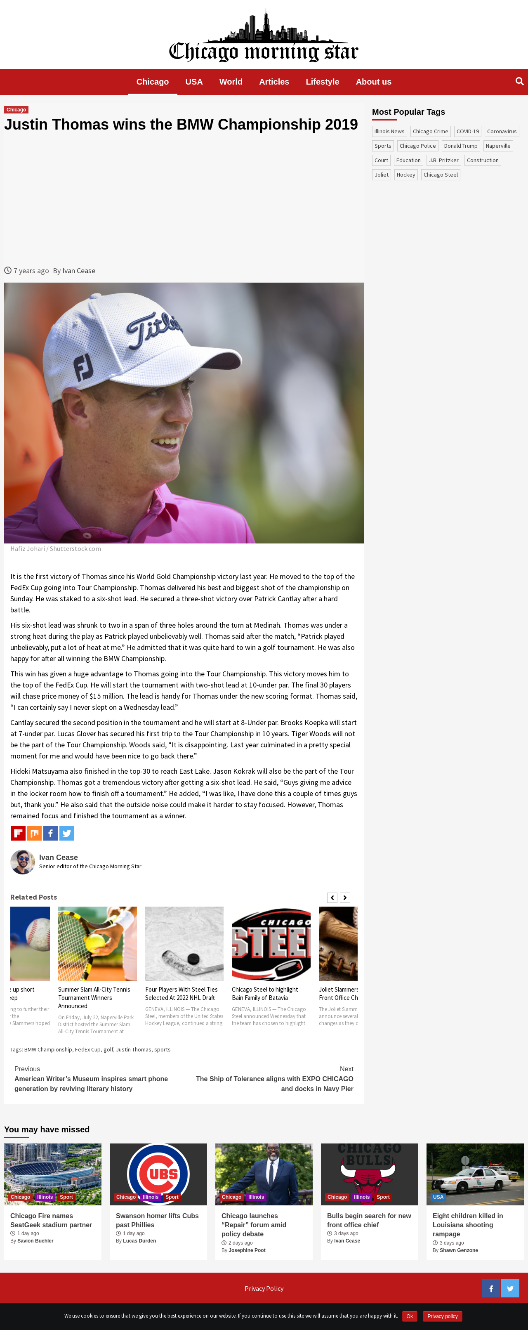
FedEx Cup (88, 1049)
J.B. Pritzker (444, 160)
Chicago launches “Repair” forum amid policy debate (254, 1225)
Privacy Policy (264, 1288)
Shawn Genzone (459, 1250)
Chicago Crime (430, 131)
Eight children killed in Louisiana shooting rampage (468, 1225)
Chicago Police (418, 145)
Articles (274, 81)
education (408, 160)
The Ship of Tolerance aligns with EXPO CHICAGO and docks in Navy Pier (269, 1078)
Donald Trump (461, 145)
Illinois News (390, 131)
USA (194, 81)
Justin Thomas (133, 1049)
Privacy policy (442, 1316)
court (381, 160)
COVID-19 (468, 131)
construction (483, 160)
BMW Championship (48, 1049)
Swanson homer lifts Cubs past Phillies (157, 1220)
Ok (410, 1316)
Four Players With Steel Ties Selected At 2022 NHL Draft (181, 993)
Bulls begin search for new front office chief (369, 1220)
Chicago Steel (441, 174)
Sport (66, 1197)
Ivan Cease (78, 270)
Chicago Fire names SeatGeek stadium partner (51, 1220)
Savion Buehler (35, 1241)
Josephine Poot (247, 1250)
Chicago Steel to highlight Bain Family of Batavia (265, 993)
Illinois (45, 1197)
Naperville (498, 145)
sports (162, 1049)
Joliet (382, 174)
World (231, 81)
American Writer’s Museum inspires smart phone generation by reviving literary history (99, 1078)
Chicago (153, 81)
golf (108, 1049)
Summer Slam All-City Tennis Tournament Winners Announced (94, 997)
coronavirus (502, 131)
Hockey (406, 174)
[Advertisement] (184, 199)
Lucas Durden (139, 1241)
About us (374, 81)
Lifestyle (322, 81)
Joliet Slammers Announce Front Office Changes (353, 993)
